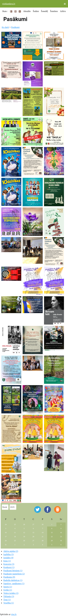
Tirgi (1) (7, 599)
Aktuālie (27, 11)
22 (52, 537)
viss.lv (14, 614)
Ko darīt (5, 27)
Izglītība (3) (8, 554)
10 (5, 532)
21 (42, 537)
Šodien (36, 11)
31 (5, 545)
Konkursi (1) (8, 567)
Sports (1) (7, 587)
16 (61, 532)
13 (33, 532)
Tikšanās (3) (8, 596)
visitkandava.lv (8, 4)
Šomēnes (54, 11)
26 (24, 524)
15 (52, 532)
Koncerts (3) (8, 564)
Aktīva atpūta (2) (10, 551)
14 (42, 532)
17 (5, 537)
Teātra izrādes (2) (10, 593)
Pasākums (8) (9, 577)
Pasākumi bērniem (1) (12, 570)
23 (61, 537)
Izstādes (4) (8, 557)
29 (52, 541)
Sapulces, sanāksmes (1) (13, 583)
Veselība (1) (8, 603)
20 (33, 537)
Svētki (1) (7, 590)
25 (15, 524)
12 (24, 532)
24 (5, 524)
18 (15, 537)
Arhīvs (63, 11)
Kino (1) (7, 561)
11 (15, 532)
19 (24, 537)
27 (33, 524)
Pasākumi (15, 27)
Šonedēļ (44, 11)
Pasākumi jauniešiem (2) (14, 574)
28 (42, 524)
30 (61, 541)
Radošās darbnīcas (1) (12, 580)
